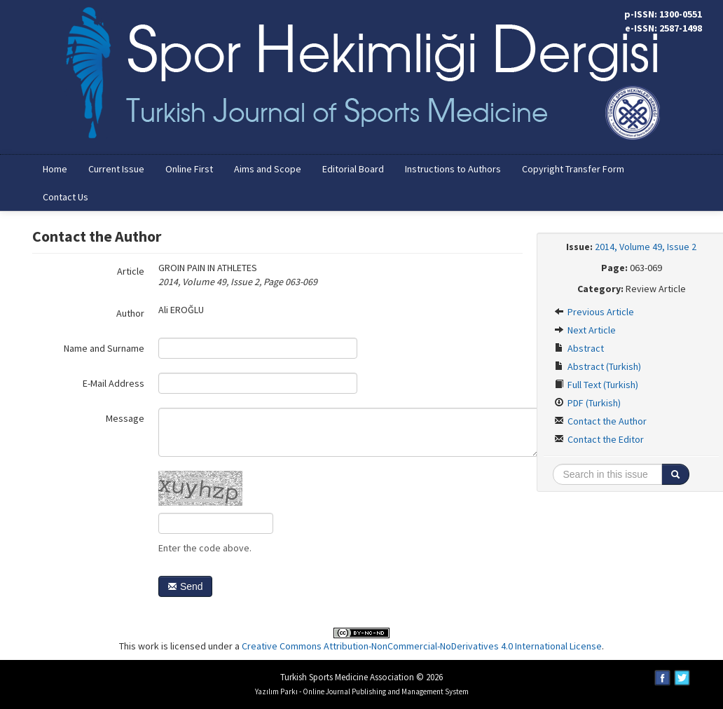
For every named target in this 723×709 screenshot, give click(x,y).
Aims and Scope (267, 169)
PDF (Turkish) (587, 403)
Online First (189, 169)
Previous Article (594, 311)
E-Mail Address (113, 383)
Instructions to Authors (453, 169)
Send (185, 586)
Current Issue (116, 169)
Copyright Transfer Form (573, 169)
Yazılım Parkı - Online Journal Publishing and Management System (362, 691)
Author (130, 313)
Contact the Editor (599, 439)
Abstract (579, 348)
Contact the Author (600, 421)
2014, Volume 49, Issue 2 (645, 246)
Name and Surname (104, 348)
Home (55, 169)
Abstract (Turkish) (597, 366)
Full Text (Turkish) (596, 384)
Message (125, 418)
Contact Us (65, 197)
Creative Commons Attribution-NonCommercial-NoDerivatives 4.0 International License (422, 646)
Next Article (585, 330)
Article (130, 271)
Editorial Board (353, 169)
